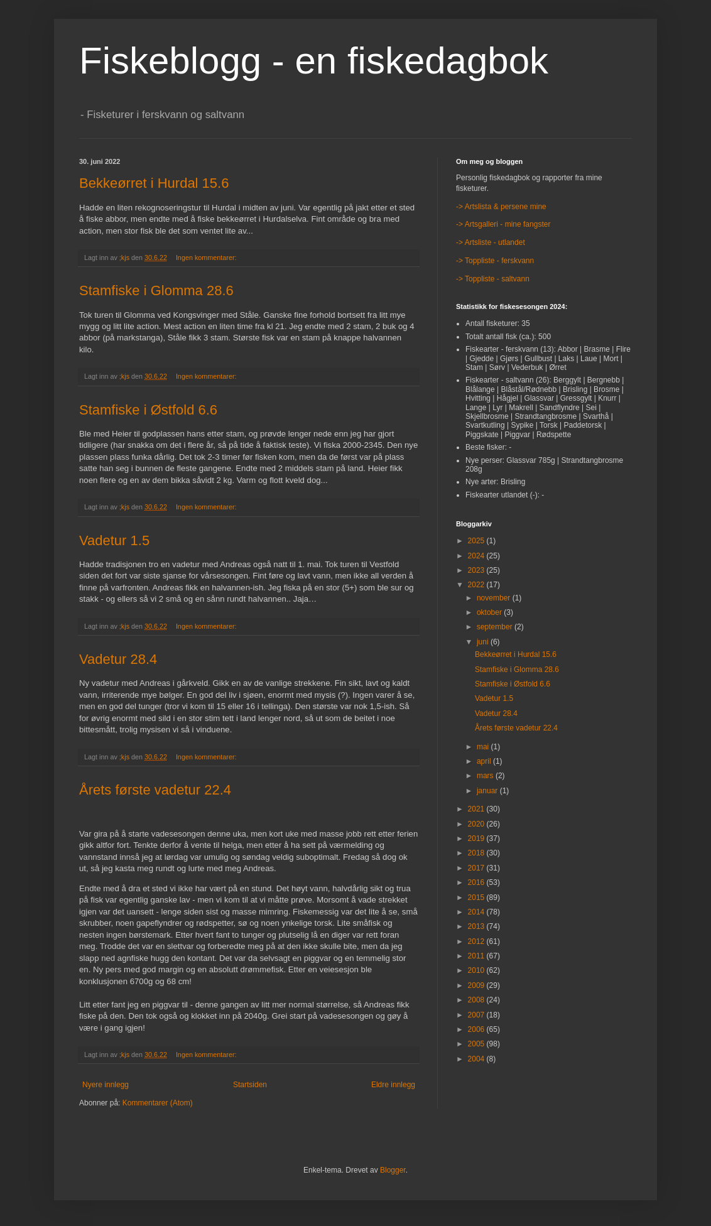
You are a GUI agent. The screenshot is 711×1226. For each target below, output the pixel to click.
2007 (477, 1015)
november (495, 598)
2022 (477, 584)
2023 (477, 570)
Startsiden (250, 1084)
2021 (477, 809)
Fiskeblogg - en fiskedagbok (313, 61)
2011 (477, 956)
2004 (477, 1059)
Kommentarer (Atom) (157, 1103)
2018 (477, 853)
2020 (477, 824)
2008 (477, 999)
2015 (477, 897)
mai (484, 746)
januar (488, 790)
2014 (477, 912)
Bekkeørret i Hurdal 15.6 (154, 183)
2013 (477, 926)
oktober (490, 612)
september (495, 626)
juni (484, 641)
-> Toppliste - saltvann (492, 278)
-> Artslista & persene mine (501, 206)
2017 (477, 868)
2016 (477, 882)
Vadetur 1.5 (114, 540)
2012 (477, 941)
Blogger (393, 1170)
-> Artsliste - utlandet (490, 242)
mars (486, 775)
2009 (477, 985)
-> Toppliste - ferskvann (495, 260)
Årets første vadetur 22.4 (155, 790)
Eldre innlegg (393, 1084)
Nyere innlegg (105, 1084)
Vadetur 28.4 (118, 659)
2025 (477, 540)
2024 (477, 555)
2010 (477, 970)
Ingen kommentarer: (207, 257)
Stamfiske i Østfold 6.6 (148, 410)
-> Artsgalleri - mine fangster (503, 224)
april (485, 761)
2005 (477, 1043)
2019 (477, 838)
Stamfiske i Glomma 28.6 (156, 290)
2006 (477, 1029)
